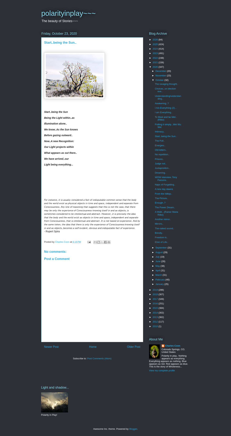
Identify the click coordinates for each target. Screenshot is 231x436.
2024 (156, 48)
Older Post (133, 346)
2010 (156, 326)
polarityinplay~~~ (68, 13)
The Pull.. (160, 140)
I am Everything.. (163, 112)
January (159, 284)
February (160, 279)
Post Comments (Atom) (99, 358)
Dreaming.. (160, 172)
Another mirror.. (163, 219)
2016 (156, 303)
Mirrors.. (159, 223)
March (159, 275)
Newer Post (51, 346)
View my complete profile (162, 370)
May (158, 266)
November (161, 75)
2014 (156, 312)
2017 (156, 299)
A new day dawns (164, 189)
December (161, 71)
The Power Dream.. (165, 207)
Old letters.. (161, 150)
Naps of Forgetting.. (165, 184)
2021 (156, 62)
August (159, 252)
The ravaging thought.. (166, 84)
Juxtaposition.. (162, 168)
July (157, 256)
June (158, 261)
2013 (156, 317)
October (159, 80)
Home (93, 346)
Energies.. (160, 145)
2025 (156, 44)
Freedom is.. (161, 237)
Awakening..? (162, 103)
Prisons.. (159, 159)
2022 (156, 58)
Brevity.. (159, 233)
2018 (156, 294)
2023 (156, 53)
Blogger (133, 429)
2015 (156, 308)
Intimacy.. (160, 131)
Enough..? (160, 202)
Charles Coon (172, 345)
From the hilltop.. (163, 193)
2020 (156, 67)
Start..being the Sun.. (166, 136)
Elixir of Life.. (161, 242)
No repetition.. (162, 154)
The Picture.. (161, 198)
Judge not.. (160, 163)
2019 (156, 290)
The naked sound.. (164, 228)
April (158, 270)
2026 (156, 39)
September (161, 247)
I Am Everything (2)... (165, 108)
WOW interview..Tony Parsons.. (166, 178)
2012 (156, 321)
